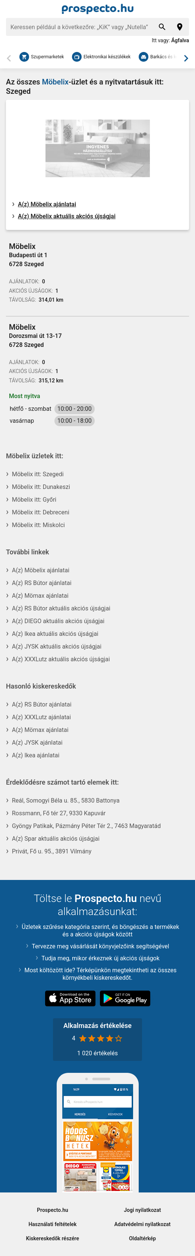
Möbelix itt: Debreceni (40, 512)
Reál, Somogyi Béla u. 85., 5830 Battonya (66, 800)
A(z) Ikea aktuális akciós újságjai (55, 633)
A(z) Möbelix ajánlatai (47, 204)
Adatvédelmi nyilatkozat (142, 1224)
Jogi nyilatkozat (142, 1210)
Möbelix (55, 81)
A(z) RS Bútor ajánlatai (42, 583)
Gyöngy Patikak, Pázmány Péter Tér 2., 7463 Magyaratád (86, 825)
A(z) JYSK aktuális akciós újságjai (56, 646)
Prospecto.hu (52, 1210)
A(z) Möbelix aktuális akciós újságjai (67, 216)
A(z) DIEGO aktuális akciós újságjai (58, 621)
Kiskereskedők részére (52, 1238)
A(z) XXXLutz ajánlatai (41, 717)
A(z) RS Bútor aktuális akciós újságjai (61, 608)
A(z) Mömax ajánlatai (40, 595)
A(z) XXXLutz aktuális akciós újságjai (61, 659)
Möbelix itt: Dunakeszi (41, 486)
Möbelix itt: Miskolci (38, 525)
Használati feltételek (52, 1224)
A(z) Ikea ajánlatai (35, 755)
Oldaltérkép (142, 1238)
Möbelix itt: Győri (34, 499)
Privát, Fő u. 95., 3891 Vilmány (51, 851)
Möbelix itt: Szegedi (38, 474)
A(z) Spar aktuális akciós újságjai (56, 838)
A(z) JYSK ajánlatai (37, 742)
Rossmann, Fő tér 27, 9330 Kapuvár (59, 813)
